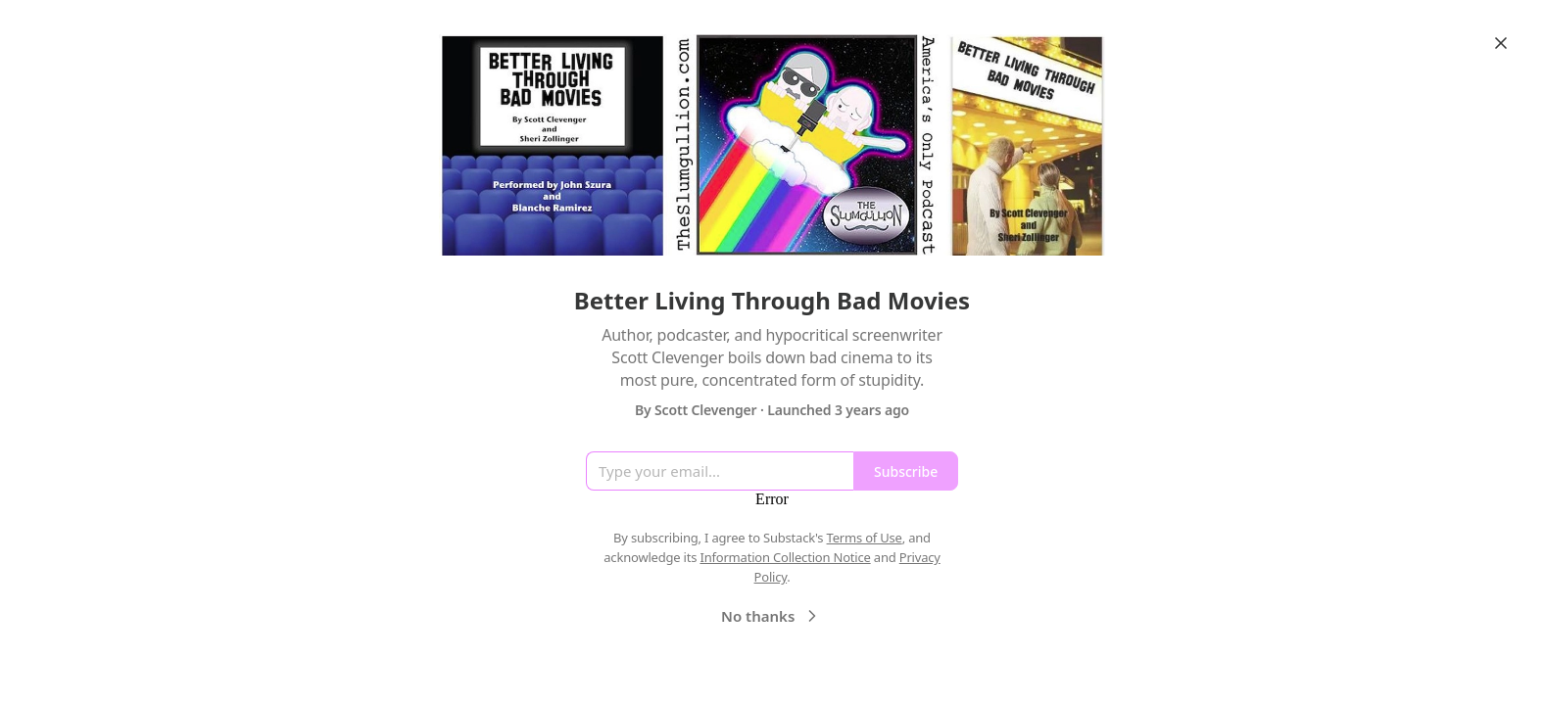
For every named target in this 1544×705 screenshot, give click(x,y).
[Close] (1500, 43)
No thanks (771, 616)
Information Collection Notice (785, 557)
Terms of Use (864, 537)
